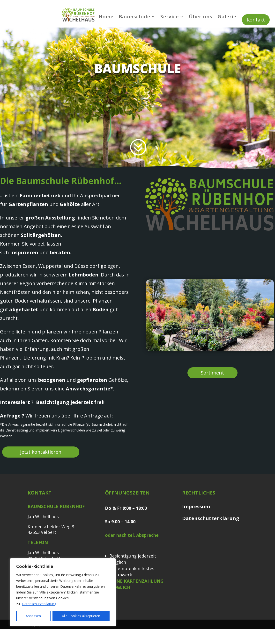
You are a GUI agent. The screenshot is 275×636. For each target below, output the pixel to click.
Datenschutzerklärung (39, 603)
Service (169, 17)
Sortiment (212, 372)
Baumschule (134, 17)
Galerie (227, 17)
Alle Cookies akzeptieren (81, 616)
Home (106, 17)
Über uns (200, 17)
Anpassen (33, 616)
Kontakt (256, 19)
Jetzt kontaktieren (40, 452)
